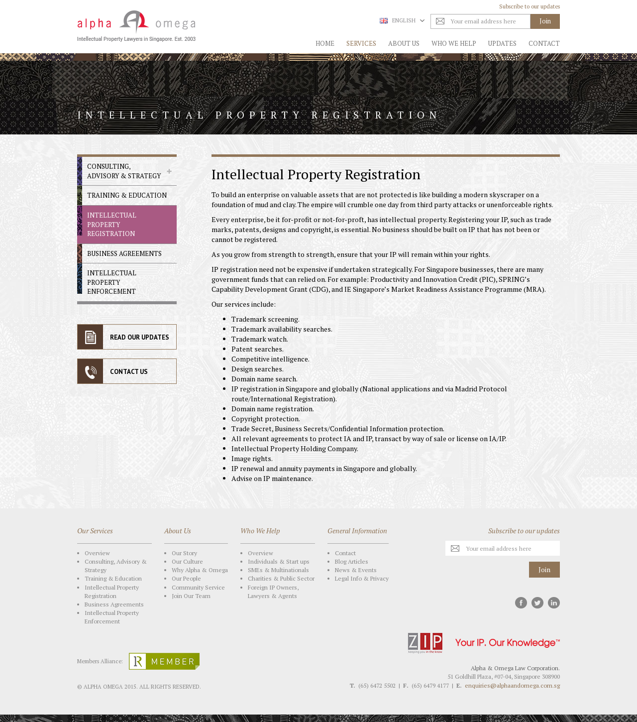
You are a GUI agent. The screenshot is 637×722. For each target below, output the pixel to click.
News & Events (356, 570)
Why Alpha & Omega (200, 570)
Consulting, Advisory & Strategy (124, 171)
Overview (97, 553)
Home (325, 43)
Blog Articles (351, 561)
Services (361, 43)
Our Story (184, 553)
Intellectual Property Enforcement (111, 282)
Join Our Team (191, 596)
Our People (186, 578)
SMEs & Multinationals (278, 570)
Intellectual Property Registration (111, 224)
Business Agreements (124, 253)
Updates (502, 43)
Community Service (198, 587)
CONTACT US (129, 371)
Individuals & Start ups (279, 561)
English (402, 20)
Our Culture (187, 561)
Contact (544, 43)
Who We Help (453, 43)
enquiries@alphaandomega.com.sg (512, 685)
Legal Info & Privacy (362, 578)
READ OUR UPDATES (139, 337)
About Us (404, 43)
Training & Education (127, 195)
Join (544, 569)
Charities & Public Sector (281, 578)
